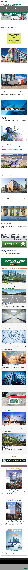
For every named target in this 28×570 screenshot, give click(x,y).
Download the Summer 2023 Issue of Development (8, 250)
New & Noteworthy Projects (5, 117)
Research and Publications (7, 4)
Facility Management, (9, 149)
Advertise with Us (14, 264)
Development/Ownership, (4, 27)
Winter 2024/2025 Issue (14, 550)
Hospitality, (9, 431)
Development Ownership (13, 12)
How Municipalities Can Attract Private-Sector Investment (9, 195)
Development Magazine (15, 4)
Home (2, 4)
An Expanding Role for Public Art (7, 446)
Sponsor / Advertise (13, 559)
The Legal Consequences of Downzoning (8, 343)
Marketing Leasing (23, 12)
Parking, (10, 27)
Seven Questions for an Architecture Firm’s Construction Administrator (12, 143)
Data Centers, (12, 175)
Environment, (9, 175)
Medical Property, (8, 122)
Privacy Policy (24, 559)
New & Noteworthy (5, 425)
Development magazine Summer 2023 (7, 5)
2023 (21, 4)
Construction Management (19, 149)
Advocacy (2, 12)
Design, (8, 27)
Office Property (23, 122)
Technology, (14, 149)
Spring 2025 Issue (14, 520)
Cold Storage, (10, 328)
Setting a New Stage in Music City (6, 223)
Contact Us (7, 559)
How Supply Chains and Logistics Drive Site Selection (10, 364)
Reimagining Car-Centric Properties (7, 303)
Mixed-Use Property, (12, 122)
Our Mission (3, 559)
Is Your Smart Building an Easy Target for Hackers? (10, 385)
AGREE (26, 568)
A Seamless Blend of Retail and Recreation (8, 283)
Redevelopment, (10, 349)
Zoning (12, 27)
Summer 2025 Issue (14, 489)
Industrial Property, (3, 122)
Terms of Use (19, 559)
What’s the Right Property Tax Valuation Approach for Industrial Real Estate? (12, 91)
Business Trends (7, 12)
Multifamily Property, (18, 122)
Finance (19, 12)
